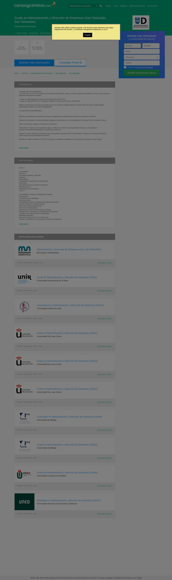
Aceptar (87, 35)
